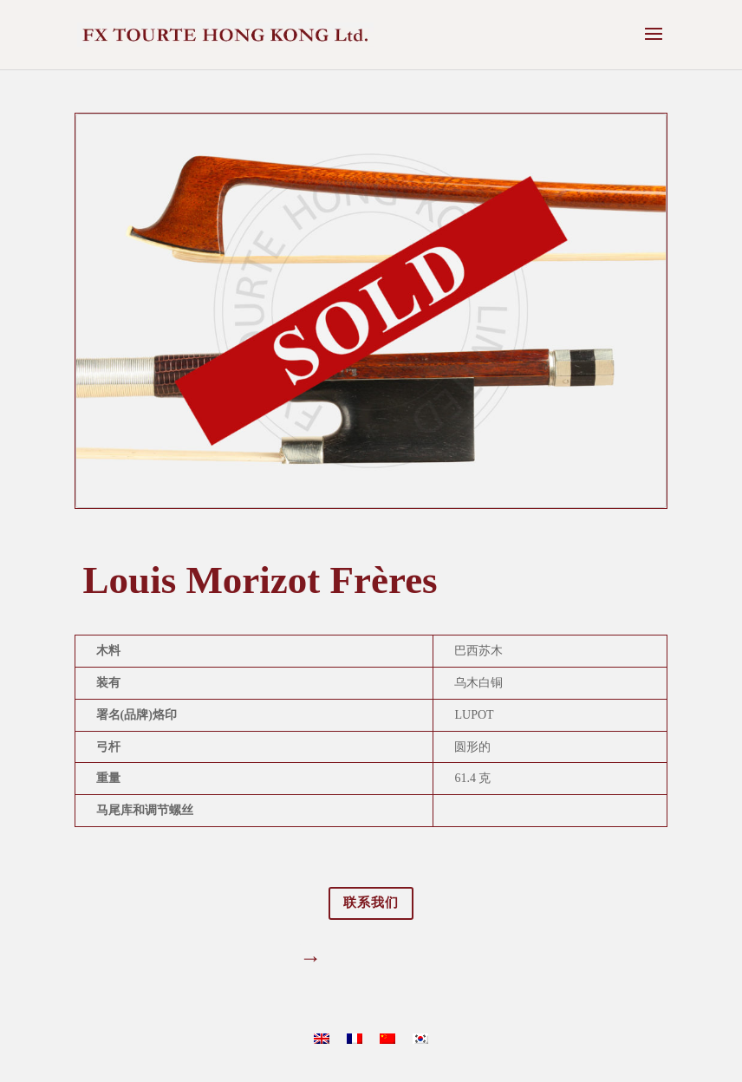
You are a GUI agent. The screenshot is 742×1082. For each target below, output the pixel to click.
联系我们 (371, 902)
